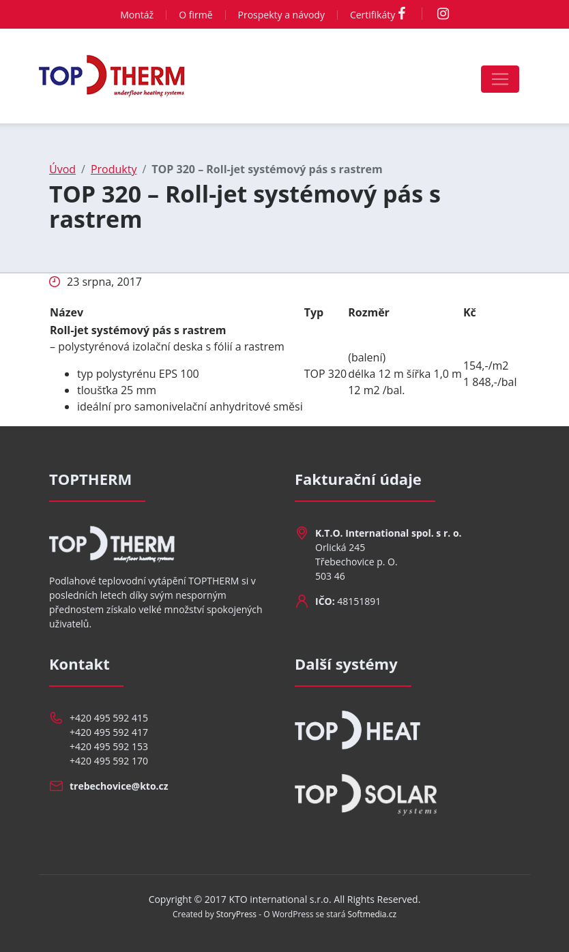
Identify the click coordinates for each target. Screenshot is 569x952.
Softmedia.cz (372, 914)
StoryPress (236, 914)
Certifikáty (372, 14)
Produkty (114, 169)
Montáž (137, 14)
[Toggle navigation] (500, 79)
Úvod (62, 169)
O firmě (195, 14)
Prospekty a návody (281, 14)
